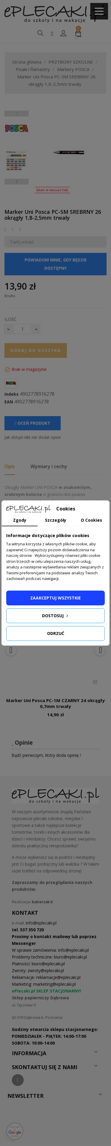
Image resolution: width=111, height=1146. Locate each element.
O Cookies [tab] (91, 520)
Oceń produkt (32, 423)
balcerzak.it (42, 901)
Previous (16, 114)
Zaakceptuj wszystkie (55, 598)
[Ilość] (22, 329)
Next (16, 182)
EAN (8, 402)
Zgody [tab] (19, 520)
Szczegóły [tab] (55, 520)
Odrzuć (55, 633)
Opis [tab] (9, 466)
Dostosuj (55, 615)
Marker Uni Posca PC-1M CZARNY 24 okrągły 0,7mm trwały (55, 703)
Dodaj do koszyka (35, 350)
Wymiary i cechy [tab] (48, 466)
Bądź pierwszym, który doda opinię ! (46, 755)
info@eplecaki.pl (41, 923)
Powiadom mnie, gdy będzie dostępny (56, 264)
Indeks (11, 394)
